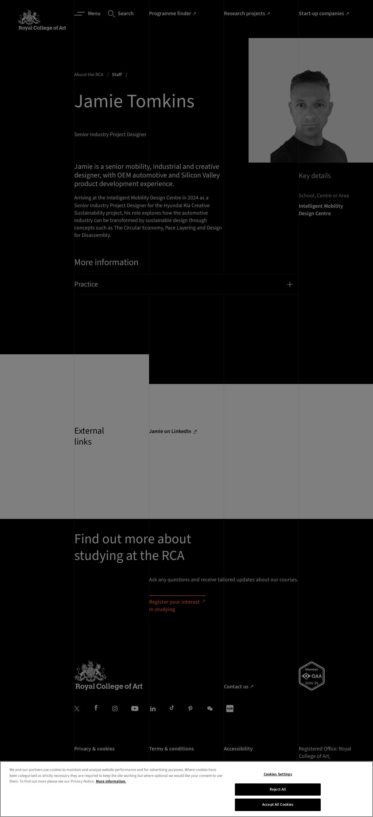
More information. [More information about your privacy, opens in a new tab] (111, 789)
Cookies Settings (278, 782)
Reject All (278, 797)
